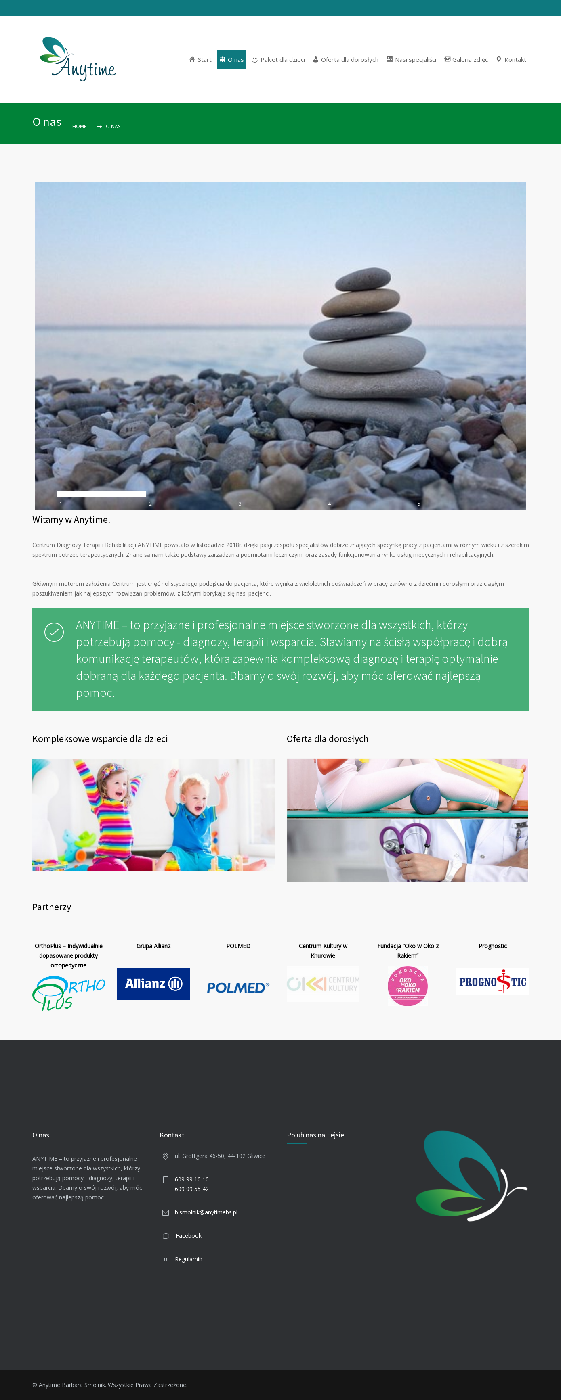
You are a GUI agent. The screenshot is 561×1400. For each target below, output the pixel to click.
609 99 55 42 (192, 1189)
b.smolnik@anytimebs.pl (206, 1212)
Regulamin (188, 1259)
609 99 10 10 (192, 1179)
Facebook (189, 1235)
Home (79, 126)
